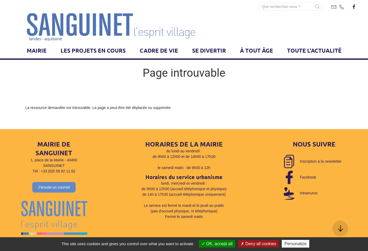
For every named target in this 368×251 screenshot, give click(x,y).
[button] (340, 228)
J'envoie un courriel (54, 187)
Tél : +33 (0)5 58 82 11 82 (54, 171)
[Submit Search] (317, 7)
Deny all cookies (258, 243)
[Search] (290, 7)
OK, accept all (217, 243)
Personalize (295, 243)
